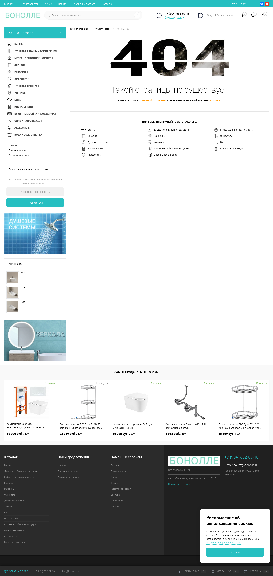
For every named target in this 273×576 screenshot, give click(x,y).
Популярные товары (19, 150)
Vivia (23, 273)
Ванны (88, 130)
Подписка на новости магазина (29, 169)
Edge (23, 287)
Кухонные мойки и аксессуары (168, 149)
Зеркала (89, 136)
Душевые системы (95, 142)
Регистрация (239, 3)
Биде (220, 142)
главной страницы (153, 100)
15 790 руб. (123, 434)
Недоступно (102, 383)
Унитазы (156, 142)
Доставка (107, 4)
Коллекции (15, 263)
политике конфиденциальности (224, 542)
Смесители (223, 136)
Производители (30, 4)
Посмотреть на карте (180, 484)
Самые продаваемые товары (136, 372)
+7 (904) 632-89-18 (44, 571)
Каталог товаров (35, 32)
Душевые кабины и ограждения (169, 130)
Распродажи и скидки (20, 155)
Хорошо (235, 552)
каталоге (214, 100)
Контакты (116, 506)
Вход (226, 3)
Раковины (157, 136)
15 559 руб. (229, 434)
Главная (9, 4)
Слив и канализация (228, 149)
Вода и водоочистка (162, 155)
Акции (48, 4)
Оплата (62, 4)
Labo (23, 302)
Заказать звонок (174, 17)
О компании (117, 500)
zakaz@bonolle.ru (246, 465)
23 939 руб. (71, 434)
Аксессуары (91, 155)
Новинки (13, 145)
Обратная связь (16, 571)
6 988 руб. (175, 434)
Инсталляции (92, 149)
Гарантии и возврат (84, 4)
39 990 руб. (18, 434)
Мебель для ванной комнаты (233, 130)
